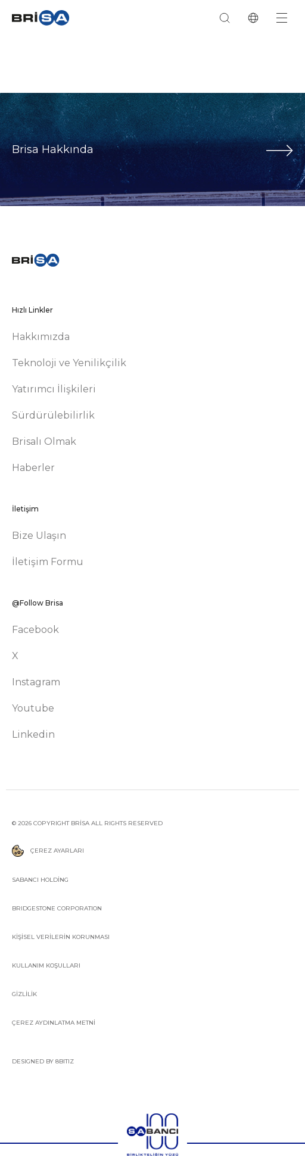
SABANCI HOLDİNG (40, 880)
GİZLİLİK (24, 994)
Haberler (33, 467)
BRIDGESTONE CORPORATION (57, 908)
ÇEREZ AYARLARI (48, 850)
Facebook (35, 629)
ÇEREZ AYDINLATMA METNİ (53, 1023)
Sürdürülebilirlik (53, 415)
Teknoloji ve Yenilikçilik (69, 363)
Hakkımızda (41, 336)
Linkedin (33, 734)
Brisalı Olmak (44, 441)
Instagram (36, 682)
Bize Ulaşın (39, 535)
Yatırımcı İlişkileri (54, 389)
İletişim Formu (47, 561)
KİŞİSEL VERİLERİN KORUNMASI (61, 937)
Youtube (33, 708)
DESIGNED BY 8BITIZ (43, 1061)
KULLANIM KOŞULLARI (46, 965)
